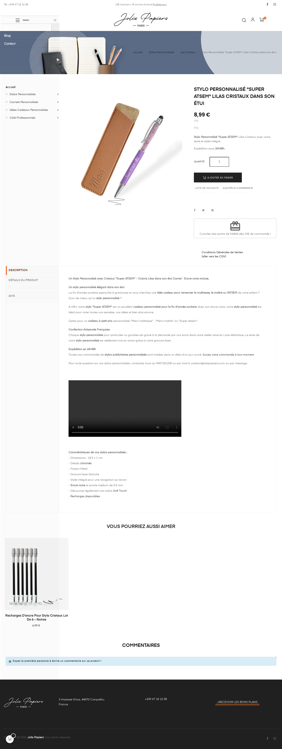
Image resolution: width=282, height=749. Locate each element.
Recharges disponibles (85, 496)
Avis (15, 295)
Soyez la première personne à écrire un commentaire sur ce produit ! (57, 661)
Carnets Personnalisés (24, 102)
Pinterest (212, 210)
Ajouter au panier (218, 177)
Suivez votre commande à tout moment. (228, 354)
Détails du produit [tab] (26, 280)
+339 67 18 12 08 (156, 699)
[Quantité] (219, 162)
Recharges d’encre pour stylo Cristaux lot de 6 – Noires (36, 617)
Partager (194, 210)
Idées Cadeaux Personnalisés (29, 110)
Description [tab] (21, 270)
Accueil (10, 87)
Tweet (203, 210)
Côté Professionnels (22, 117)
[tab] (32, 287)
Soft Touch (120, 491)
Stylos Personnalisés (23, 94)
